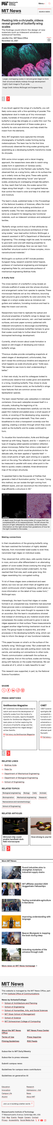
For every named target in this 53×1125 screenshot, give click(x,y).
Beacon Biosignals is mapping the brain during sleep (36, 934)
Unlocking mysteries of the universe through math (34, 950)
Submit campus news (12, 1063)
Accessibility (14, 1120)
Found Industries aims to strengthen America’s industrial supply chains (33, 869)
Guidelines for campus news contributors (21, 1069)
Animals (43, 793)
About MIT (31, 1097)
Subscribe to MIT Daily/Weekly (16, 1051)
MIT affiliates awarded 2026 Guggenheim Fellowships (35, 885)
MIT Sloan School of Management (20, 1014)
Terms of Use (8, 1037)
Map (8, 1117)
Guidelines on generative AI (15, 1075)
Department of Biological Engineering (21, 778)
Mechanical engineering (26, 797)
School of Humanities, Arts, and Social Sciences (26, 1010)
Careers (27, 1117)
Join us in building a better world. (17, 1104)
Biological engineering (12, 793)
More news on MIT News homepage (18, 966)
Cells (35, 793)
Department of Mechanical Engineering (21, 773)
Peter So (8, 769)
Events (14, 1117)
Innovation (6, 1090)
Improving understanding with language (36, 917)
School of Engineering (14, 782)
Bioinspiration (8, 797)
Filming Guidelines (10, 1041)
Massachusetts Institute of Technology (18, 1112)
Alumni (4, 1097)
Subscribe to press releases (15, 1057)
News (29, 1093)
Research (43, 797)
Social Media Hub (27, 1120)
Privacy (5, 1120)
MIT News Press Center (38, 1030)
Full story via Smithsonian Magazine (20, 734)
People (20, 1117)
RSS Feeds (32, 1041)
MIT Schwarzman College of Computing (22, 1021)
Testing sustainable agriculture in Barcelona (36, 901)
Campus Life (7, 1093)
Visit (3, 1117)
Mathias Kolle (10, 765)
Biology (27, 793)
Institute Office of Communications (23, 993)
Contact (35, 1117)
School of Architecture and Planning (21, 1003)
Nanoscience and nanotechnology (16, 802)
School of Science (13, 1018)
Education (6, 1087)
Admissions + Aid (34, 1090)
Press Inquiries (34, 1037)
